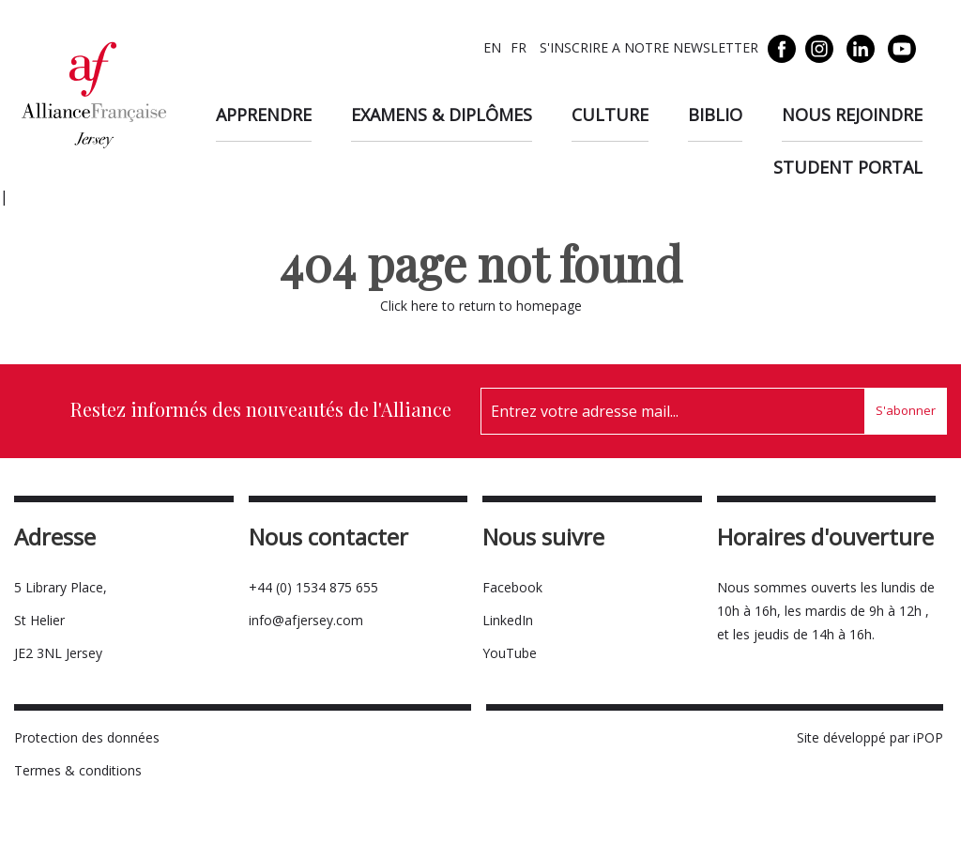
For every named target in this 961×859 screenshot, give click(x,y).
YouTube (509, 653)
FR (518, 47)
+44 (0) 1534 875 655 (313, 587)
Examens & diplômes (441, 114)
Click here (409, 305)
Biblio (715, 114)
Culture (610, 114)
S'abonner (906, 410)
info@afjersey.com (306, 620)
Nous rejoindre (852, 114)
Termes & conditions (78, 770)
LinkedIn (507, 620)
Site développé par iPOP (870, 737)
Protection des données (87, 737)
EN (492, 47)
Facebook (512, 587)
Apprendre (264, 114)
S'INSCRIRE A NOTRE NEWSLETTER (647, 47)
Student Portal (848, 167)
